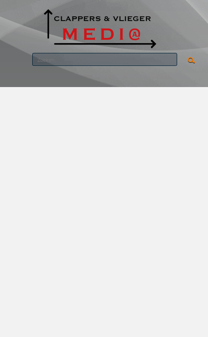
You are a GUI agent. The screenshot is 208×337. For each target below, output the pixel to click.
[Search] (104, 59)
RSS (170, 79)
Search (191, 60)
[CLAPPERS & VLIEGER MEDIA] (99, 27)
